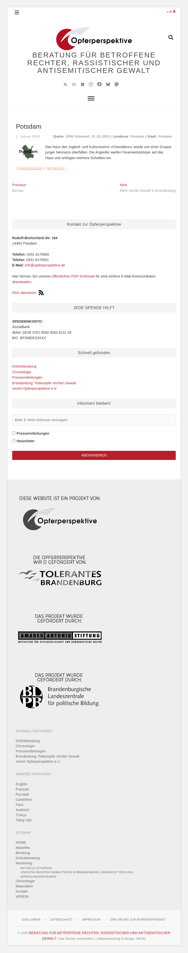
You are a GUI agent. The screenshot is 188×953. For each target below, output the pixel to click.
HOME (21, 843)
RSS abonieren (28, 293)
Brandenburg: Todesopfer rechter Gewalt (44, 383)
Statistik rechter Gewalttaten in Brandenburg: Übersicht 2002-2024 (77, 872)
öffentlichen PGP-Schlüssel (73, 277)
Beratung (23, 853)
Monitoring (24, 863)
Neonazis (55, 168)
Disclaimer (31, 920)
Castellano (24, 800)
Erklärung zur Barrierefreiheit (138, 920)
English (21, 784)
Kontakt (22, 892)
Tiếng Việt (24, 820)
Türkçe (21, 815)
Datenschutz (61, 920)
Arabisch (22, 810)
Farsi (20, 805)
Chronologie (30, 168)
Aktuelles (23, 848)
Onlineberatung (24, 367)
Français (22, 789)
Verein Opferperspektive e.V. (34, 389)
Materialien (24, 887)
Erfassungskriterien (38, 876)
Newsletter (25, 441)
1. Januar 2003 (28, 137)
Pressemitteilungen (27, 378)
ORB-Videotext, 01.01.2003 (88, 137)
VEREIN (22, 897)
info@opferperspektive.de (45, 266)
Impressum (91, 920)
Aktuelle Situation (36, 868)
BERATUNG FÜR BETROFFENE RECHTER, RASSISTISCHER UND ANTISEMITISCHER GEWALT (94, 63)
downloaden (21, 282)
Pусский (22, 795)
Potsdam (137, 137)
